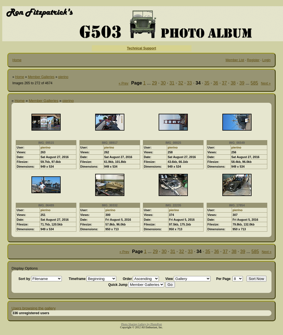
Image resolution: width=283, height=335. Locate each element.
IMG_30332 (110, 205)
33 (189, 83)
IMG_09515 (46, 142)
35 (206, 83)
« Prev (124, 83)
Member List (235, 60)
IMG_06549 (237, 142)
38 (233, 83)
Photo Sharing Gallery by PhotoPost (141, 324)
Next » (266, 83)
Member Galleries (41, 77)
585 (254, 83)
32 (180, 83)
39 (242, 83)
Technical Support (141, 48)
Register (253, 60)
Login (266, 60)
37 (224, 83)
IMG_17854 (237, 205)
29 (154, 83)
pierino (63, 77)
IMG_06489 (46, 205)
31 (171, 83)
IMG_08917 (110, 142)
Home (16, 60)
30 (163, 83)
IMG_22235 (173, 205)
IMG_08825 (173, 142)
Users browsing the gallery (34, 308)
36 (215, 83)
